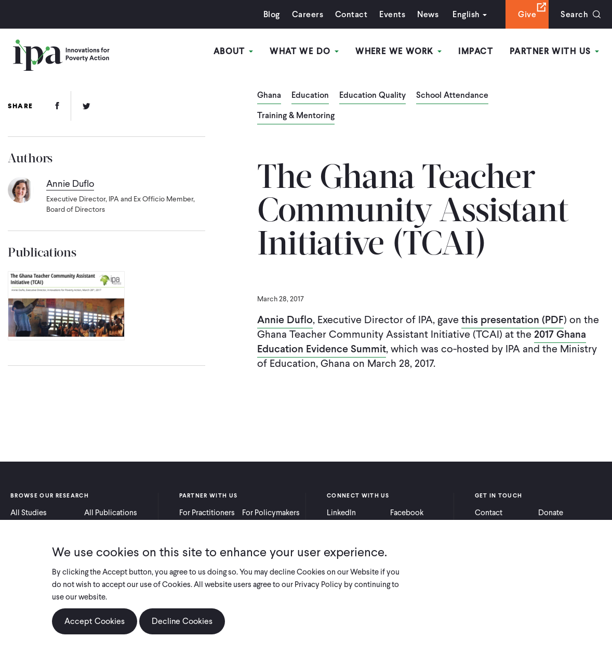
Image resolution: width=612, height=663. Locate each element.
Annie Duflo (285, 319)
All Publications (110, 512)
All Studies (28, 512)
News (427, 14)
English (466, 14)
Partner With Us (554, 51)
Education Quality (372, 95)
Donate (550, 512)
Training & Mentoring (296, 116)
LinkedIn (341, 512)
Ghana (269, 95)
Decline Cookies (182, 628)
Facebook (406, 512)
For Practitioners (207, 512)
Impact (475, 51)
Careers (307, 14)
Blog (271, 14)
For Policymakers (271, 512)
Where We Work (398, 51)
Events (392, 14)
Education (310, 95)
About (234, 51)
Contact (351, 14)
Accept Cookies (94, 628)
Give (527, 14)
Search (574, 14)
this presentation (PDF (512, 319)
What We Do (304, 51)
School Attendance (452, 95)
